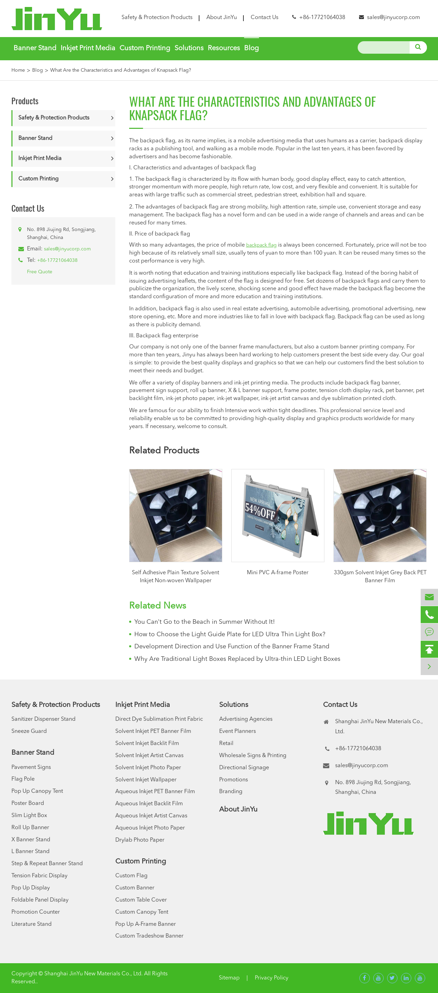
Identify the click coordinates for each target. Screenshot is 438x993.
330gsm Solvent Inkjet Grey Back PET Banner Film (380, 577)
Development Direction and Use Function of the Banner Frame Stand (231, 647)
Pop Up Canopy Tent (37, 791)
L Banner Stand (30, 851)
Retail (226, 743)
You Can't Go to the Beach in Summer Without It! (204, 622)
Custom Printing (144, 48)
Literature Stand (31, 924)
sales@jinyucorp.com (393, 17)
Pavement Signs (31, 767)
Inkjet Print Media (88, 48)
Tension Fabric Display (39, 876)
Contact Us (264, 17)
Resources (224, 48)
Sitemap (229, 978)
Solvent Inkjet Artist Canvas (149, 756)
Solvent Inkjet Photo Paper (148, 768)
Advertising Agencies (245, 719)
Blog (251, 48)
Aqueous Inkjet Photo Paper (150, 828)
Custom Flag (131, 876)
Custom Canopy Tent (141, 912)
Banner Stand (35, 48)
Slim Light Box (29, 815)
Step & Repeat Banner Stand (47, 864)
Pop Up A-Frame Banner (145, 924)
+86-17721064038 (57, 260)
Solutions (189, 48)
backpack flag (261, 245)
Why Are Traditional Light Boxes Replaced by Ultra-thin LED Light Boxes (237, 659)
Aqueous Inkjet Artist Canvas (151, 816)
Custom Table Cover (141, 900)
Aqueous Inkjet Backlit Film (149, 804)
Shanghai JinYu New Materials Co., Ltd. (93, 974)
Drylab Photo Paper (139, 840)
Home (18, 70)
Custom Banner (134, 888)
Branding (230, 792)
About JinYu (221, 17)
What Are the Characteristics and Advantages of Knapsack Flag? (120, 70)
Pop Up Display (30, 888)
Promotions (233, 780)
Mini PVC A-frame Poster (278, 573)
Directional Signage (244, 768)
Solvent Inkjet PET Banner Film (153, 731)
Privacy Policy (271, 978)
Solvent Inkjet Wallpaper (146, 780)
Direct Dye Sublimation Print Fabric (159, 719)
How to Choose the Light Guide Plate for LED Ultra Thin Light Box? (229, 634)
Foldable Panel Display (40, 900)
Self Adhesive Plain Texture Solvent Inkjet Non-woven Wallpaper (175, 577)
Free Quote (39, 271)
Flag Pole (23, 779)
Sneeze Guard (29, 731)
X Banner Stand (30, 840)
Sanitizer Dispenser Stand (43, 719)
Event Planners (237, 731)
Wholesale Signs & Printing (252, 756)
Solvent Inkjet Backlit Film (147, 743)
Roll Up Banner (30, 828)
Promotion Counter (35, 912)
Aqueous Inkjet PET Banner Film (155, 792)
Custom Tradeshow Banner (149, 936)
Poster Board (27, 803)
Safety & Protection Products (157, 17)
